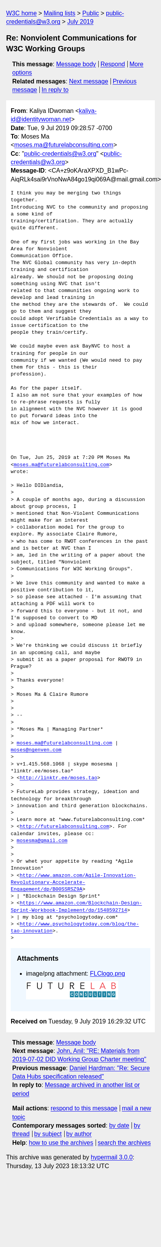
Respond (113, 64)
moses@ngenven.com (36, 750)
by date (119, 1125)
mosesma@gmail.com (42, 840)
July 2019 (80, 21)
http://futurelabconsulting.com (64, 826)
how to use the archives (61, 1142)
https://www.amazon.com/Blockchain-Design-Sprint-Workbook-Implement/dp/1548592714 (76, 907)
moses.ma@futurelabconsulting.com (63, 145)
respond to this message (83, 1108)
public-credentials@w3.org (60, 153)
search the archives (124, 1142)
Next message (88, 81)
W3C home (21, 13)
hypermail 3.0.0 (111, 1157)
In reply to (55, 90)
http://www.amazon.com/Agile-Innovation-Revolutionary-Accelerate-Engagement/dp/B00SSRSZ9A (73, 882)
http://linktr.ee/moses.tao (58, 778)
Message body (76, 64)
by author (79, 1134)
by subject (48, 1134)
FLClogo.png (107, 973)
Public (90, 13)
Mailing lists (59, 13)
